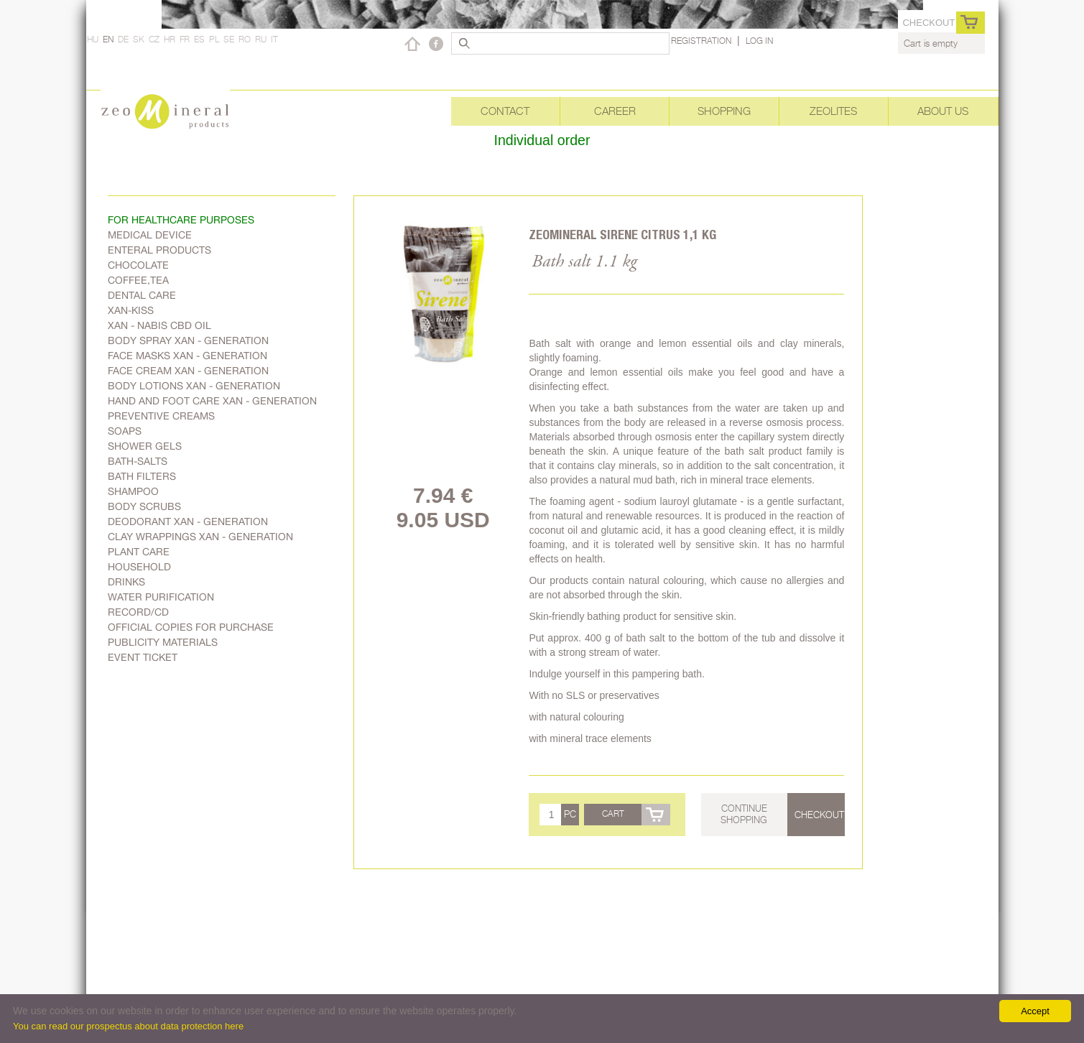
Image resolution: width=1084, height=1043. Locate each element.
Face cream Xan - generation (188, 370)
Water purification (161, 597)
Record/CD (138, 612)
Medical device (150, 235)
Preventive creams (161, 416)
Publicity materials (163, 642)
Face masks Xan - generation (187, 355)
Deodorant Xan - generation (188, 521)
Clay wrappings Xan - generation (200, 536)
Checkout (928, 22)
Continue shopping (744, 813)
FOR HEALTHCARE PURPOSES (181, 220)
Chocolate (138, 265)
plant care (139, 551)
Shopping (724, 111)
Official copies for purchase (191, 627)
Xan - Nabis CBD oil (159, 325)
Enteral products (159, 250)
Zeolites (833, 111)
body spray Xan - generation (188, 340)
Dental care (142, 295)
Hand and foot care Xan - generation (212, 401)
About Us (942, 111)
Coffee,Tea (138, 280)
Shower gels (145, 446)
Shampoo (133, 491)
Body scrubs (144, 506)
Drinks (126, 582)
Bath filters (142, 476)
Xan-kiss (131, 310)
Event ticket (142, 657)
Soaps (125, 431)
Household (139, 567)
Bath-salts (137, 461)
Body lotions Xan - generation (194, 385)
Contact (505, 111)
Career (615, 111)
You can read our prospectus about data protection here (128, 1026)
